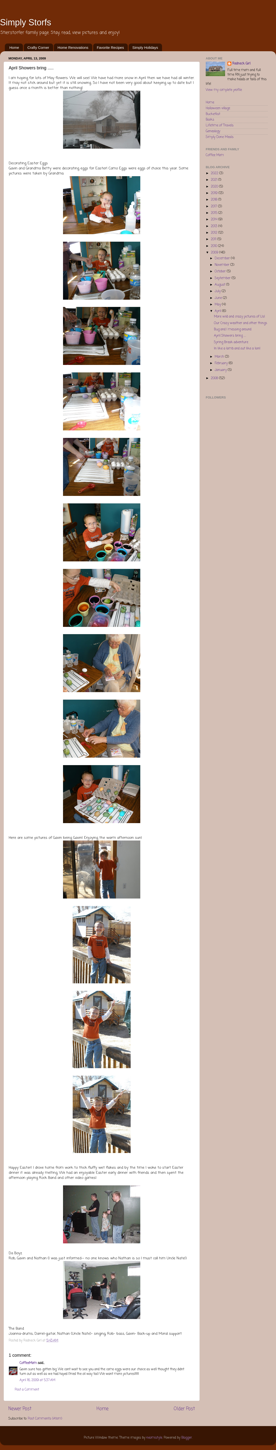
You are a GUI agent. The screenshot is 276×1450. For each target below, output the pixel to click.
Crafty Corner (38, 47)
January (221, 370)
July (218, 291)
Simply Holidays (145, 47)
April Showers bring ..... (230, 335)
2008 (215, 378)
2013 (214, 226)
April (218, 311)
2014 (214, 219)
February (222, 363)
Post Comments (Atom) (45, 1418)
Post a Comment (27, 1389)
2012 (214, 232)
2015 (214, 213)
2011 (214, 239)
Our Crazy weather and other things (240, 323)
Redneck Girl (241, 64)
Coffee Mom (215, 155)
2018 (214, 199)
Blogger (186, 1437)
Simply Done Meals (220, 137)
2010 (214, 246)
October (221, 271)
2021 (214, 179)
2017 (214, 206)
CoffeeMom (28, 1363)
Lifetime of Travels (220, 125)
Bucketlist (213, 114)
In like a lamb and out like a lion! (237, 348)
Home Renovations (72, 47)
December (223, 258)
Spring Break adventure (231, 342)
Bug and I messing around (232, 329)
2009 (215, 252)
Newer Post (19, 1409)
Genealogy (213, 131)
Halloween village (218, 108)
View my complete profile (224, 90)
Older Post (184, 1409)
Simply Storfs (25, 22)
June (219, 298)
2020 (215, 186)
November (222, 265)
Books (210, 119)
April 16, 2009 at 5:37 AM (37, 1380)
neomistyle (154, 1437)
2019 (215, 193)
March (220, 356)
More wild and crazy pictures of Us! (239, 316)
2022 (215, 173)
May (218, 304)
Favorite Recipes (110, 47)
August (220, 284)
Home (14, 47)
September (223, 278)
